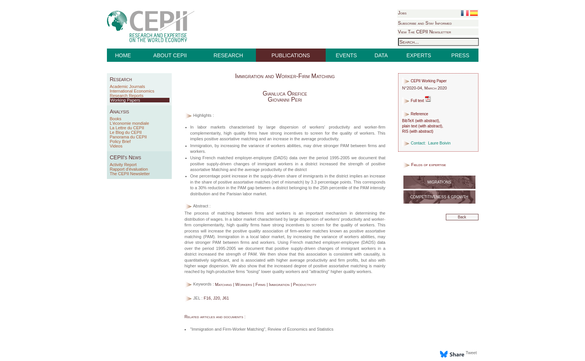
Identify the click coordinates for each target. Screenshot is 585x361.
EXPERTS (418, 55)
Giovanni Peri (285, 99)
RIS (405, 131)
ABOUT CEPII (170, 55)
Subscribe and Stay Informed (425, 23)
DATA (381, 55)
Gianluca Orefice (285, 93)
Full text (416, 101)
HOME (123, 55)
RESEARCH (228, 55)
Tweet (471, 352)
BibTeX (408, 121)
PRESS (460, 55)
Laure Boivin (439, 143)
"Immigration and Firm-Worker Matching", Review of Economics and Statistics (262, 329)
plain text (409, 126)
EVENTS (346, 55)
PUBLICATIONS (290, 55)
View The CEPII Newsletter (424, 32)
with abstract (427, 121)
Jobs (402, 13)
